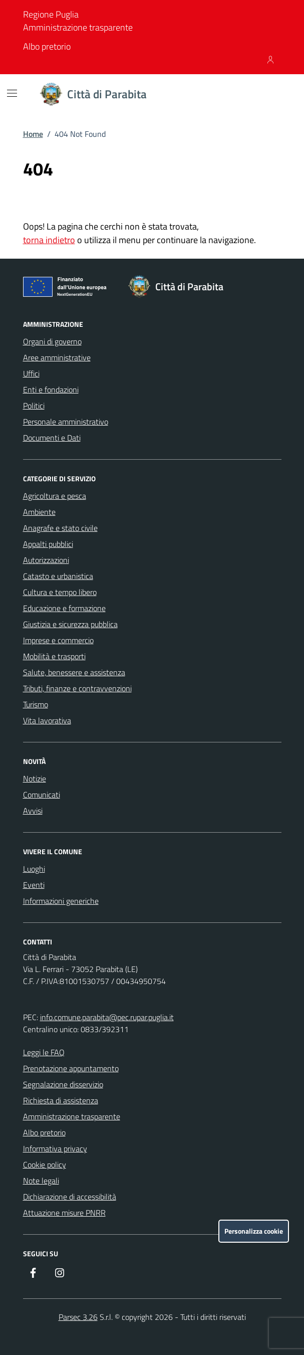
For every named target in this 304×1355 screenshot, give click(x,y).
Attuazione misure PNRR (64, 1213)
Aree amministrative (57, 357)
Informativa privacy (55, 1148)
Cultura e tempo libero (60, 592)
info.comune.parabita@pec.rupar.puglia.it (107, 1017)
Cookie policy (44, 1164)
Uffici (31, 373)
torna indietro (49, 240)
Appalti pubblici (48, 544)
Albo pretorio (47, 46)
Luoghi (34, 869)
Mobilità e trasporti (54, 656)
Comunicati (41, 795)
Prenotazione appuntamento (71, 1068)
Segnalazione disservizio (63, 1084)
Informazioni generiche (61, 901)
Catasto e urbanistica (58, 576)
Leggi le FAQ (44, 1052)
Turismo (35, 704)
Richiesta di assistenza (60, 1100)
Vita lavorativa (47, 720)
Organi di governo (52, 341)
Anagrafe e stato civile (60, 528)
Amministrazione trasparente (78, 27)
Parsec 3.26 (78, 1317)
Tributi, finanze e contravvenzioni (77, 688)
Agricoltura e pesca (54, 496)
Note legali (41, 1181)
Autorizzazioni (46, 560)
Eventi (34, 885)
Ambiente (39, 512)
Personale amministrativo (65, 422)
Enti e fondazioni (51, 389)
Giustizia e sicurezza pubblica (70, 624)
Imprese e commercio (58, 640)
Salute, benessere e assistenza (74, 672)
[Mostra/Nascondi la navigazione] (12, 93)
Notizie (34, 778)
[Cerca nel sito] (269, 94)
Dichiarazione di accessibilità (69, 1197)
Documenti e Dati (52, 438)
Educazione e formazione (64, 608)
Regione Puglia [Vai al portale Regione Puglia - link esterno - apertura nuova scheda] (51, 14)
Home (33, 134)
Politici (34, 406)
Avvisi (33, 811)
